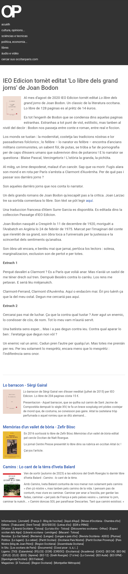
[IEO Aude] (102, 555)
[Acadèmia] (87, 551)
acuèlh (5, 24)
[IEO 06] (121, 551)
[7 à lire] (74, 555)
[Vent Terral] (33, 524)
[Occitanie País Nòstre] (71, 540)
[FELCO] (38, 551)
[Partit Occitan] (47, 540)
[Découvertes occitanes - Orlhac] (89, 528)
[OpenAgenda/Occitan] (14, 559)
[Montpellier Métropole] (67, 562)
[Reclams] (36, 536)
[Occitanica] (72, 551)
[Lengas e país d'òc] (66, 536)
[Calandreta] (25, 551)
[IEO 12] (44, 555)
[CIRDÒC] (59, 551)
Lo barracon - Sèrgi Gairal (25, 385)
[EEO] (24, 555)
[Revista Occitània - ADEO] (94, 536)
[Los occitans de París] (23, 547)
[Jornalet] (23, 521)
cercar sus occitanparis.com (19, 59)
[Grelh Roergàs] (59, 555)
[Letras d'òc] (64, 524)
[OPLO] (7, 555)
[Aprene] (33, 555)
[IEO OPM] (115, 555)
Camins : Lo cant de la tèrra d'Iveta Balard (39, 467)
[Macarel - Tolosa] (69, 532)
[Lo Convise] (87, 555)
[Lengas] (48, 536)
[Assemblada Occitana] (71, 543)
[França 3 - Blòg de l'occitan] (46, 521)
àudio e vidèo (10, 53)
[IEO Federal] (36, 559)
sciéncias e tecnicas (14, 36)
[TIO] (14, 551)
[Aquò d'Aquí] (71, 521)
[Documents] (45, 547)
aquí (89, 200)
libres (5, 47)
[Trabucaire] (18, 524)
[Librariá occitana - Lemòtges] (40, 532)
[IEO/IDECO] (48, 524)
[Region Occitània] (45, 543)
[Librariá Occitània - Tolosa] (28, 528)
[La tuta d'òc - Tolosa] (57, 528)
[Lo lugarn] (18, 540)
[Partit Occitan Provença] (100, 540)
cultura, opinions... (13, 30)
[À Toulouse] (23, 562)
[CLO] (16, 555)
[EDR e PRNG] (80, 524)
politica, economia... (14, 42)
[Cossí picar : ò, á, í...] (66, 547)
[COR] (48, 551)
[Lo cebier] (31, 540)
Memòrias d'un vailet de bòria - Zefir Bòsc (39, 427)
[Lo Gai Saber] (21, 536)
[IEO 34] (110, 551)
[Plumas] (116, 536)
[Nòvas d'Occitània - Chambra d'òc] (100, 521)
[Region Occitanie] (42, 562)
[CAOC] (100, 551)
